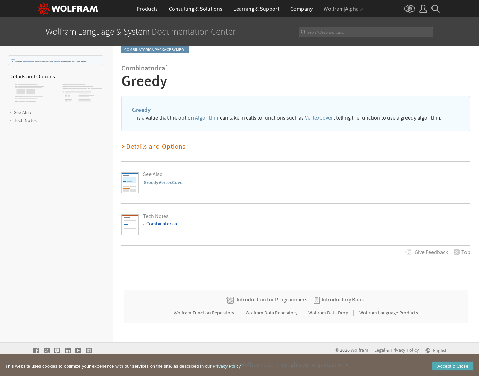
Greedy (13, 59)
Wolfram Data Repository (272, 312)
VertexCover (57, 61)
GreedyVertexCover (164, 182)
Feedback (431, 251)
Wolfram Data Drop (328, 312)
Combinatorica (161, 223)
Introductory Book (343, 299)
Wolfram (359, 350)
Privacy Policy (405, 350)
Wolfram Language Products (388, 312)
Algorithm (29, 61)
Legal (379, 350)
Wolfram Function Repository (205, 312)
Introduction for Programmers (272, 299)
